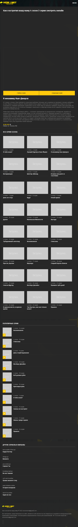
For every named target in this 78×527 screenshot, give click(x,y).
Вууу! (28, 198)
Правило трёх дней (57, 285)
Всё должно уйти (19, 375)
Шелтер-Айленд (32, 174)
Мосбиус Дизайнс (33, 285)
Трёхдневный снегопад (11, 241)
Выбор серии (21, 93)
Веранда (30, 263)
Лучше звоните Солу (10, 480)
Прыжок (54, 307)
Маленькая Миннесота (35, 220)
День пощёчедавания (21, 353)
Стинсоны (54, 241)
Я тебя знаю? (7, 152)
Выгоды (53, 220)
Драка (5, 220)
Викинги (6, 459)
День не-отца (8, 198)
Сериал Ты (6, 466)
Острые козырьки (9, 488)
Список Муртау (8, 285)
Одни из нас (7, 495)
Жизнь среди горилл (20, 420)
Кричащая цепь (19, 387)
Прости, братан (8, 263)
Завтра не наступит (20, 409)
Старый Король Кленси (59, 263)
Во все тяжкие (8, 473)
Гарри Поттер (7, 452)
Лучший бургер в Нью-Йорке (37, 152)
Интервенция (8, 174)
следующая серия (57, 93)
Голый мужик (55, 198)
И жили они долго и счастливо (58, 175)
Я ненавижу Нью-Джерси (60, 152)
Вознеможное (32, 241)
